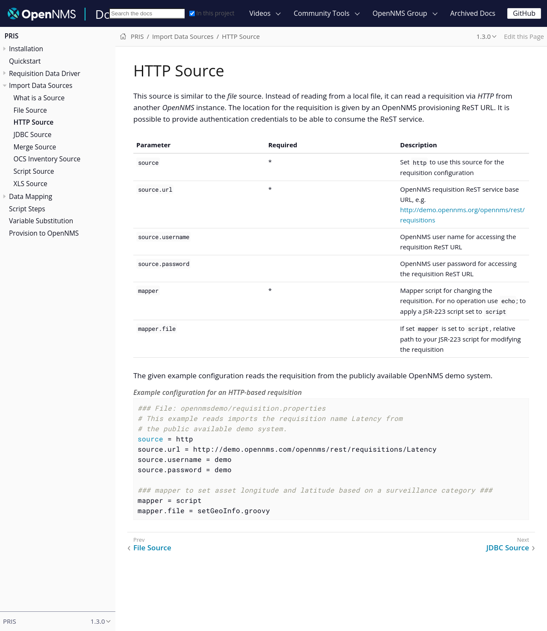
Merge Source (35, 147)
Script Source (34, 171)
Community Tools (322, 13)
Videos (260, 13)
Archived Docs (473, 13)
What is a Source (39, 97)
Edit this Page (524, 36)
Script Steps (27, 208)
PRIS (12, 36)
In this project (211, 13)
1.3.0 (483, 36)
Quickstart (25, 61)
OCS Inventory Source (47, 159)
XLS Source (30, 183)
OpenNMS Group (400, 13)
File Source (30, 110)
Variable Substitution (41, 220)
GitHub (524, 13)
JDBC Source (33, 134)
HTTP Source (34, 122)
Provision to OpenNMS (44, 233)
